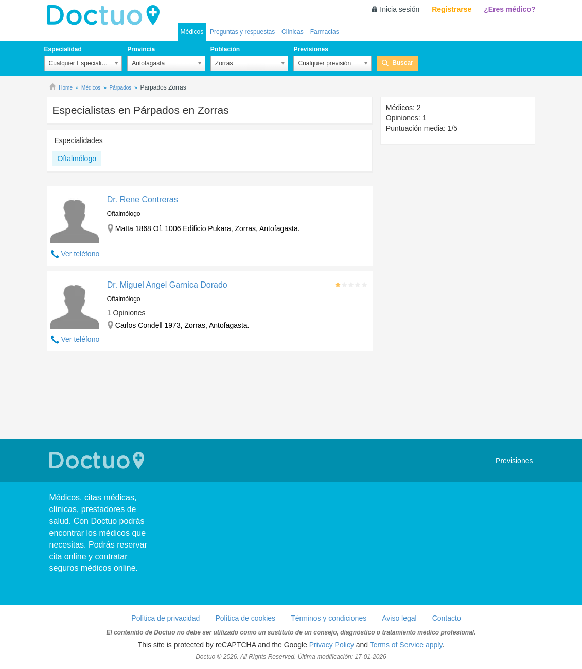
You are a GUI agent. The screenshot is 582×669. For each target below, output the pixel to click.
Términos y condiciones (328, 618)
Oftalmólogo (77, 158)
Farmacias (324, 32)
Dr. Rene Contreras (142, 199)
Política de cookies (245, 618)
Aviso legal (399, 618)
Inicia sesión (399, 9)
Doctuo (106, 15)
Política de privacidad (165, 618)
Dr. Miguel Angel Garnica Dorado (167, 284)
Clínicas (292, 32)
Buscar (402, 62)
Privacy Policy (331, 645)
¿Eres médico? (509, 9)
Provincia (141, 49)
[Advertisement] (210, 396)
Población (225, 49)
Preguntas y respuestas (242, 32)
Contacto (446, 618)
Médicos (192, 32)
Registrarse (451, 9)
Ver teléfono (80, 254)
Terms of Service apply (406, 645)
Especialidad (63, 49)
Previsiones (310, 49)
